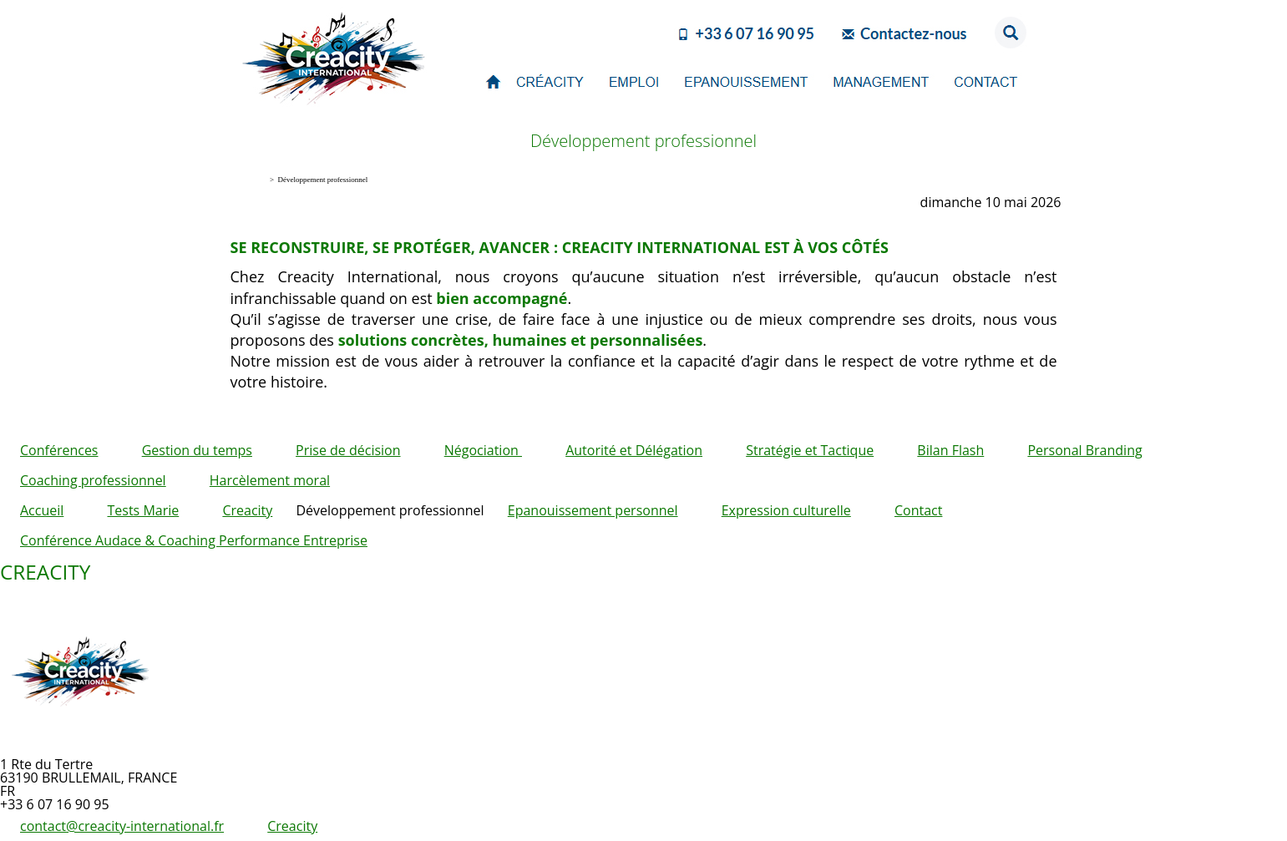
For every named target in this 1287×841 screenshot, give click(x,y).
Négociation (483, 450)
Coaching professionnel (93, 480)
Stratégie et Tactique (810, 450)
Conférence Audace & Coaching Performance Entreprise (193, 540)
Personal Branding (1084, 450)
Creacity (247, 510)
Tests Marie (143, 510)
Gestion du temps (197, 450)
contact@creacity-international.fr (122, 826)
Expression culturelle (786, 510)
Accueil (41, 510)
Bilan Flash (950, 450)
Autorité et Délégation (633, 450)
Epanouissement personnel (593, 510)
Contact (918, 510)
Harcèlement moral (270, 480)
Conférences (59, 450)
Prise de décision (348, 450)
